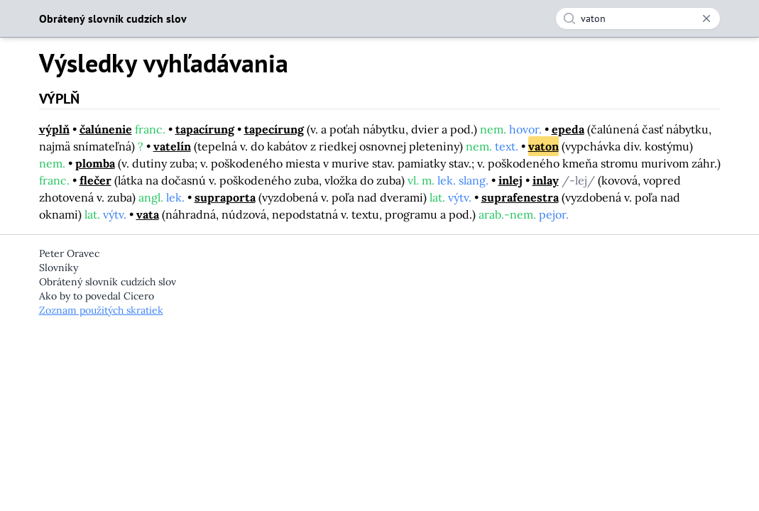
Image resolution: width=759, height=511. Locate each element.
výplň (54, 129)
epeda (568, 129)
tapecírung (274, 129)
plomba (95, 163)
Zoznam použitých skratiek (101, 310)
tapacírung (204, 129)
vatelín (172, 146)
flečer (95, 180)
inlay (546, 180)
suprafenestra (520, 197)
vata (147, 214)
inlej (510, 180)
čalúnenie (106, 129)
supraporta (225, 197)
